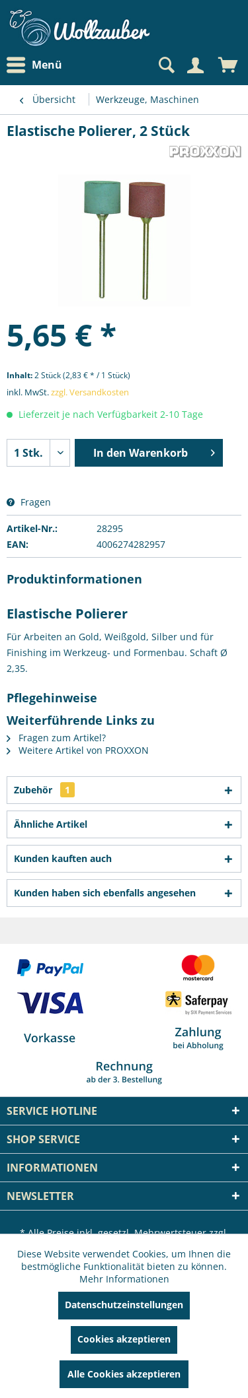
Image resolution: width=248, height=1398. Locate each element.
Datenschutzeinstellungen (124, 1304)
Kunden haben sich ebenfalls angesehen (105, 892)
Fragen (29, 502)
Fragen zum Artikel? (56, 737)
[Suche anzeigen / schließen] (165, 65)
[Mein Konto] (195, 65)
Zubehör (44, 789)
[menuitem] (38, 65)
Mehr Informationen (124, 1279)
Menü (34, 65)
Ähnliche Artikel (50, 824)
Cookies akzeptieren (124, 1339)
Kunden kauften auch (63, 858)
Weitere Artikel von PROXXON (78, 750)
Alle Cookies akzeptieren (124, 1374)
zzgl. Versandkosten (90, 392)
